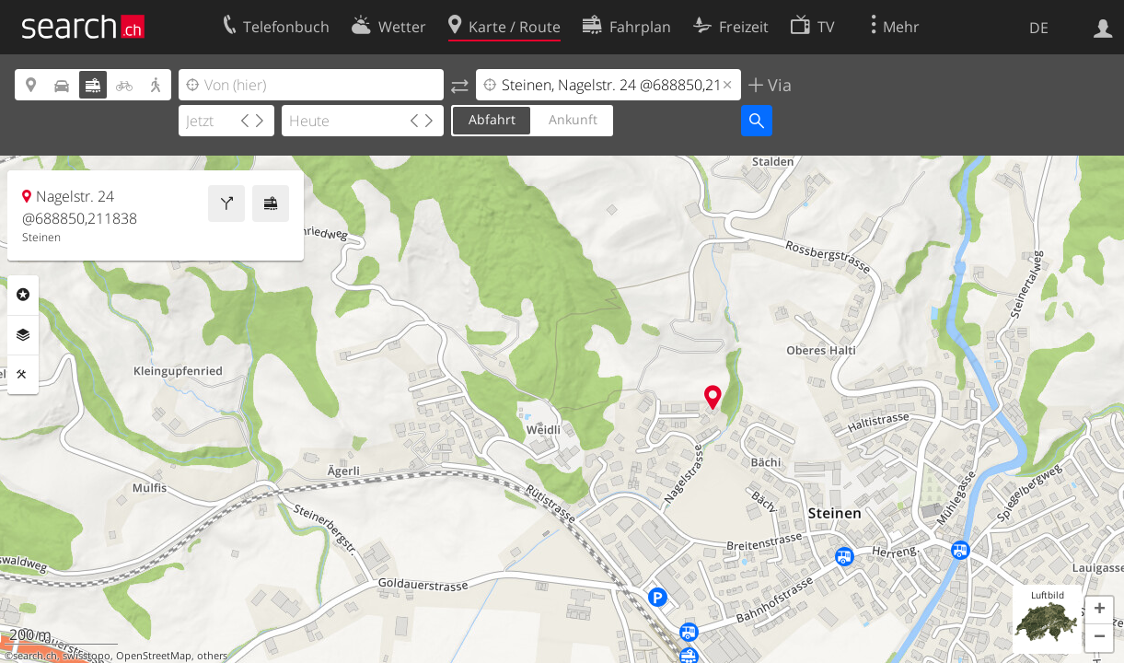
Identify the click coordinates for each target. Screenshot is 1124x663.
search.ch (35, 655)
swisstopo (86, 655)
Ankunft (573, 119)
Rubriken (23, 294)
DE (1039, 27)
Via (777, 85)
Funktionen (23, 374)
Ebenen (23, 335)
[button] (1099, 610)
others (212, 655)
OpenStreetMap (153, 655)
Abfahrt (492, 119)
